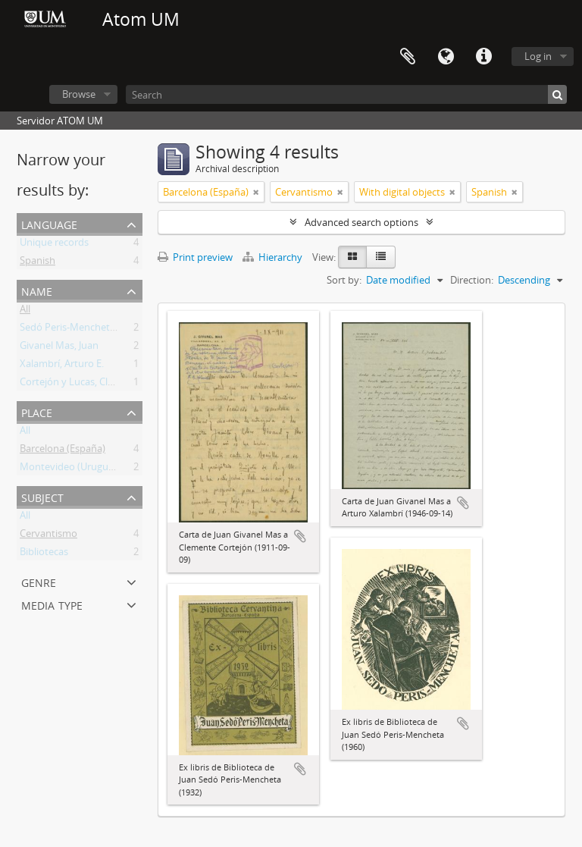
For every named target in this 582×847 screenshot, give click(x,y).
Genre (38, 581)
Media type (52, 604)
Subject (42, 496)
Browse (78, 94)
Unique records (54, 245)
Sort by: (344, 280)
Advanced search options (361, 222)
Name (36, 290)
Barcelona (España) (62, 451)
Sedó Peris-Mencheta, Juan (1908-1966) (106, 330)
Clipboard (408, 57)
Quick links (483, 57)
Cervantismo (48, 536)
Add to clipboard (300, 536)
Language (446, 57)
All (25, 311)
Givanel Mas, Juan (59, 348)
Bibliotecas (44, 554)
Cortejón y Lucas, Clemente (81, 384)
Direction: (471, 280)
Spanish (37, 263)
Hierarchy (273, 257)
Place (36, 411)
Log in (538, 56)
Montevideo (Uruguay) (71, 469)
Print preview (195, 257)
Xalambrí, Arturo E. (62, 366)
